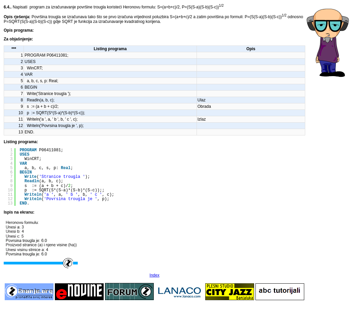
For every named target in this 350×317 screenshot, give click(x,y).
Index (154, 275)
